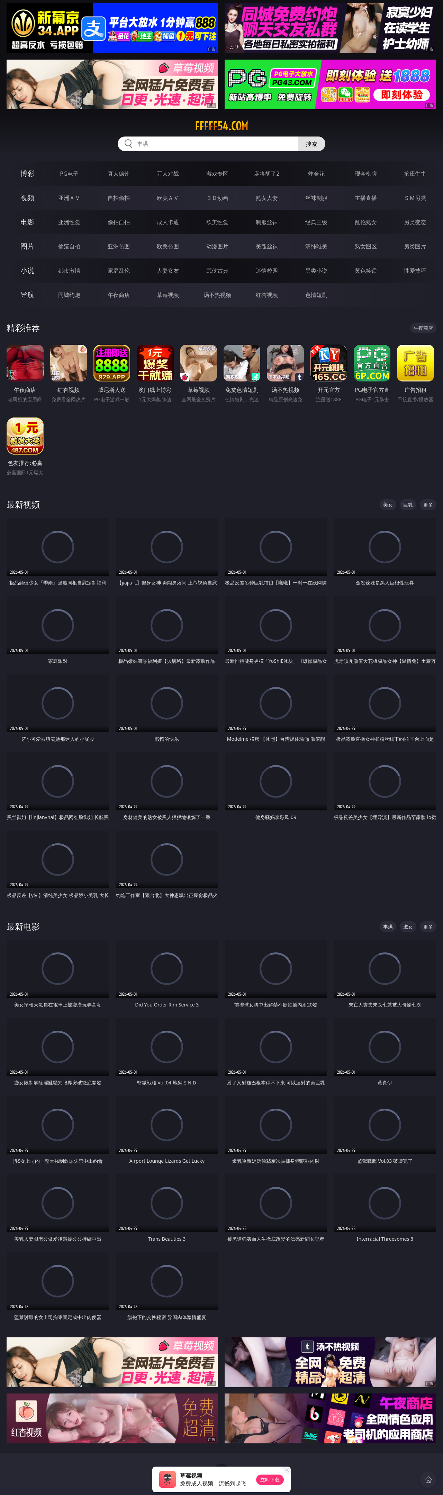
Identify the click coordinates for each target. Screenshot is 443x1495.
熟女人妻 (267, 198)
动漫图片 (217, 246)
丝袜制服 (316, 198)
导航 (27, 294)
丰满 (388, 926)
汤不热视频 (217, 295)
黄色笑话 (366, 270)
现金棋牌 (366, 173)
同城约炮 (69, 295)
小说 (27, 270)
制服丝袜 (267, 222)
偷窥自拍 (69, 246)
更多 (428, 504)
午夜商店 (119, 295)
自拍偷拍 (119, 198)
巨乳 (408, 504)
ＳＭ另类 (415, 198)
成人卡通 (168, 222)
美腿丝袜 (267, 246)
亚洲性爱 (69, 222)
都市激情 (69, 270)
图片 (27, 246)
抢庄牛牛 (415, 173)
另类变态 (415, 222)
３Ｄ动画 (217, 198)
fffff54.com (221, 126)
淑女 (408, 926)
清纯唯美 (316, 246)
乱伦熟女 (366, 222)
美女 (388, 504)
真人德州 (119, 173)
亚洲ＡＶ (69, 198)
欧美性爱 (217, 222)
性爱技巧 (415, 270)
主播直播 (366, 198)
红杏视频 (267, 295)
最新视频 (23, 504)
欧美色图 (168, 246)
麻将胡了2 (266, 173)
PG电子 (69, 173)
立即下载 (270, 1479)
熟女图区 (366, 246)
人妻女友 (168, 270)
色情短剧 (316, 295)
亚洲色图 (119, 246)
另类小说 (316, 270)
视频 (27, 197)
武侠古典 (217, 270)
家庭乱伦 (119, 270)
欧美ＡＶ (168, 198)
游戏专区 (217, 173)
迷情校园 (267, 270)
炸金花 (316, 173)
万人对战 (168, 173)
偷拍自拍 (119, 222)
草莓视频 (168, 295)
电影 (27, 222)
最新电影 (23, 926)
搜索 (311, 144)
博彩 (27, 173)
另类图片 (415, 246)
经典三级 (316, 222)
